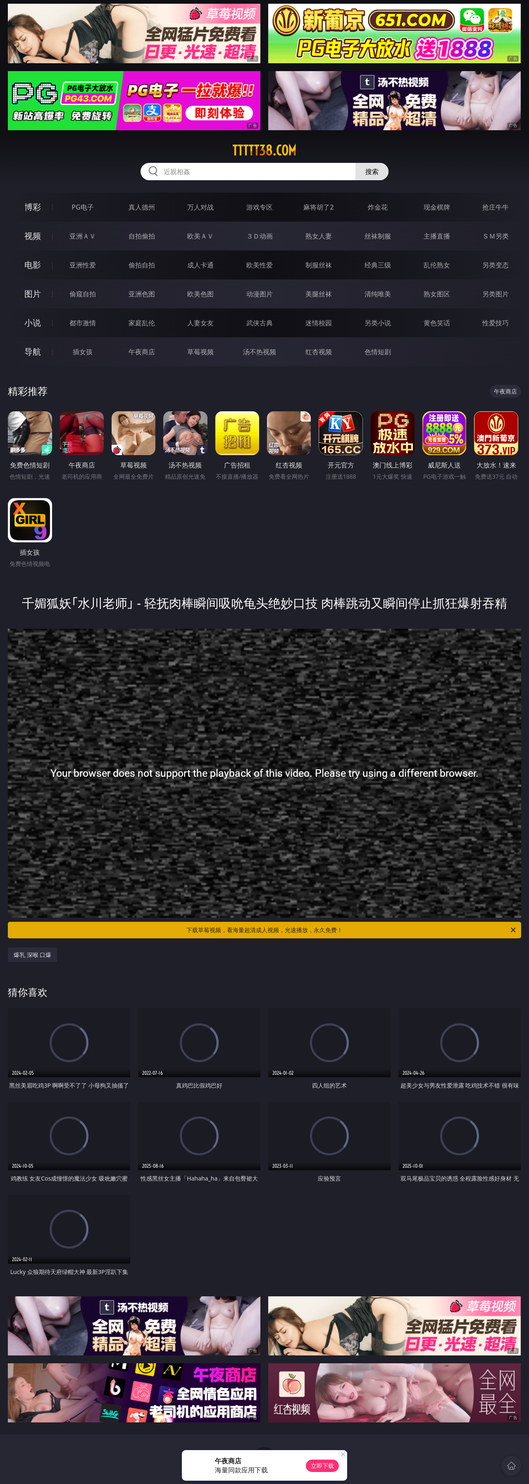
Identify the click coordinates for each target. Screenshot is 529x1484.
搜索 (372, 171)
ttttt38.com (264, 150)
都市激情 (82, 322)
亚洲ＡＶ (82, 236)
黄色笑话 (437, 322)
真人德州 (142, 207)
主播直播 (437, 236)
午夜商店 (142, 351)
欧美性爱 (259, 265)
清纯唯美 (378, 293)
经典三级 (378, 265)
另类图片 (495, 293)
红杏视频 (318, 351)
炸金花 (378, 207)
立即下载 (322, 1466)
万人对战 (200, 207)
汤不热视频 (259, 351)
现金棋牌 (437, 207)
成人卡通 (200, 265)
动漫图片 (259, 293)
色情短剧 (378, 351)
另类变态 (495, 265)
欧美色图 (200, 293)
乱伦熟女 (437, 265)
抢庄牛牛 (495, 207)
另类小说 (378, 322)
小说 (32, 322)
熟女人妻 (318, 236)
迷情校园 (318, 322)
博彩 (32, 206)
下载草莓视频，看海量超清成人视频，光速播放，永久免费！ (351, 930)
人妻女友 (200, 322)
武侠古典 (259, 322)
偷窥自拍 (82, 293)
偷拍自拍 (142, 265)
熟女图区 (437, 293)
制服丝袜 (318, 265)
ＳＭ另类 (495, 236)
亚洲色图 (142, 293)
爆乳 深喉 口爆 (32, 955)
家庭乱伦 (142, 322)
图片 (32, 293)
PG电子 (82, 207)
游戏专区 (259, 207)
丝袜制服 (378, 236)
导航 (32, 351)
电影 (32, 264)
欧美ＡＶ (200, 236)
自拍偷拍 (142, 236)
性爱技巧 (495, 322)
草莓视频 (200, 351)
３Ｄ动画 (259, 236)
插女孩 (83, 351)
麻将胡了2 (318, 207)
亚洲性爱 (82, 265)
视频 (32, 235)
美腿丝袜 (318, 293)
